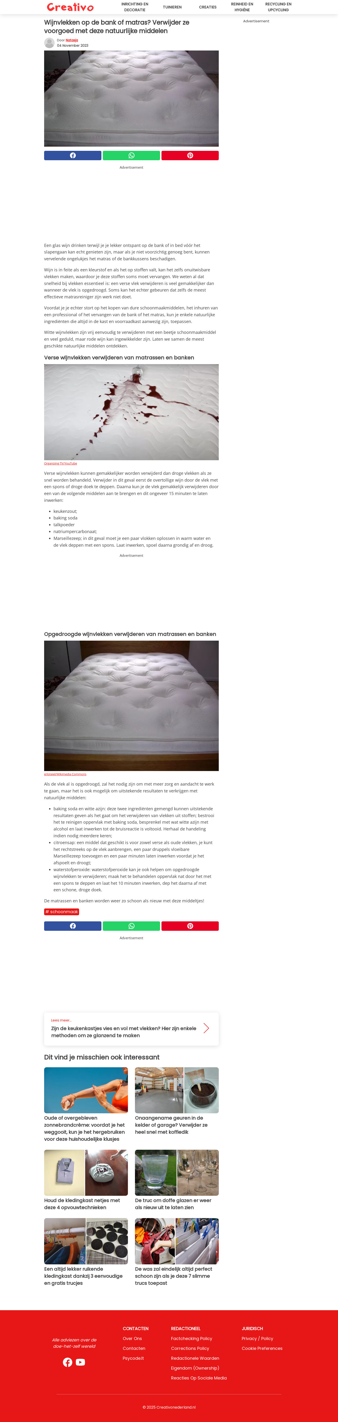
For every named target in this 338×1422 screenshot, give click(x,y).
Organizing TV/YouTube (60, 463)
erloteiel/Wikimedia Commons (65, 774)
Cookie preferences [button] (262, 1348)
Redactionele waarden (195, 1358)
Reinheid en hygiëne (242, 7)
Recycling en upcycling (278, 7)
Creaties (207, 7)
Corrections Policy (190, 1348)
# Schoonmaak (61, 912)
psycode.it (133, 1358)
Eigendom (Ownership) (195, 1368)
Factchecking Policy (191, 1338)
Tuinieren (172, 7)
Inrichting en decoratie (134, 7)
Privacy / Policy (257, 1338)
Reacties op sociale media (199, 1378)
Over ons (132, 1338)
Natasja (72, 40)
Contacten (134, 1348)
